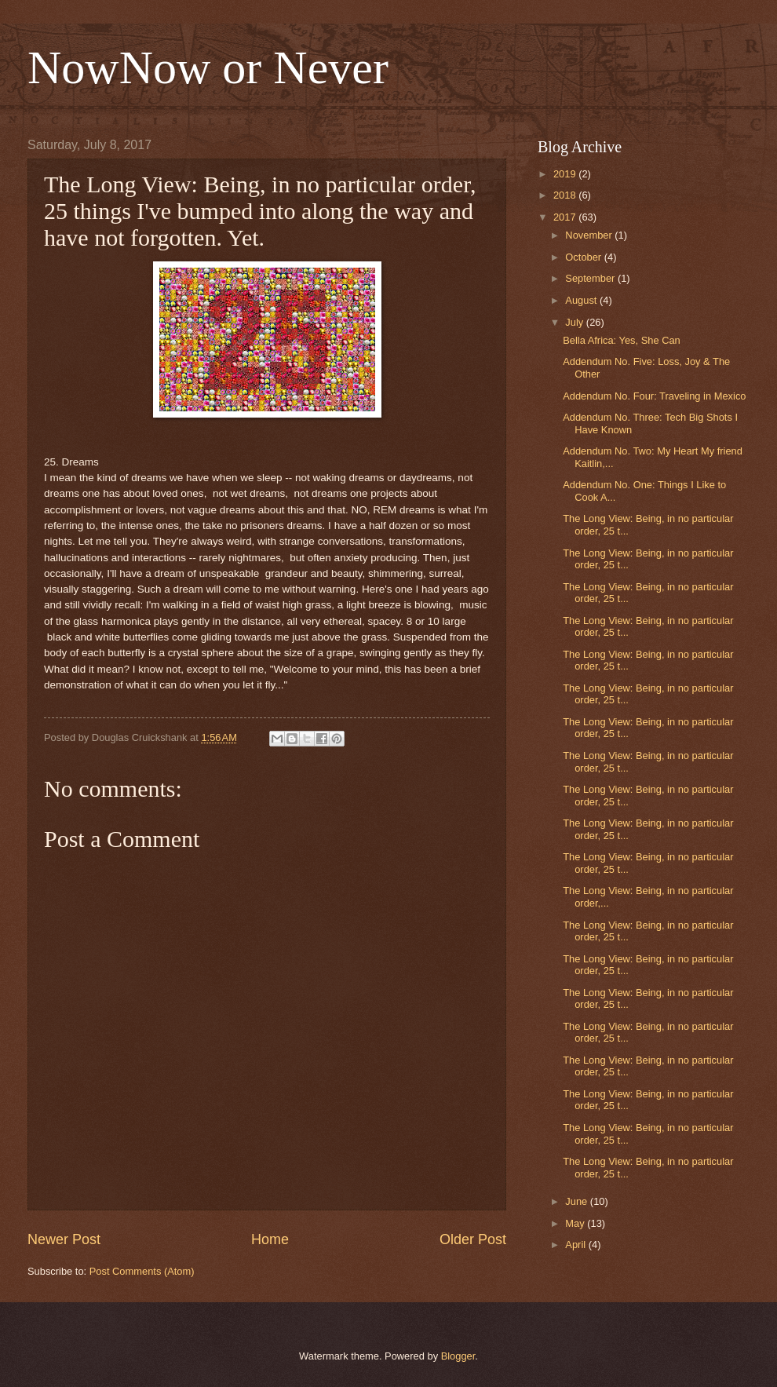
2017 (565, 217)
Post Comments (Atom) (142, 1271)
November (590, 235)
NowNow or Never (207, 67)
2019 (565, 174)
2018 (565, 195)
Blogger (458, 1356)
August (582, 300)
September (591, 278)
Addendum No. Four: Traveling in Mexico (654, 396)
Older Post (473, 1239)
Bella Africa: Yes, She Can (621, 340)
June (577, 1201)
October (584, 257)
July (575, 322)
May (576, 1223)
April (576, 1244)
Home (270, 1239)
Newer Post (63, 1239)
